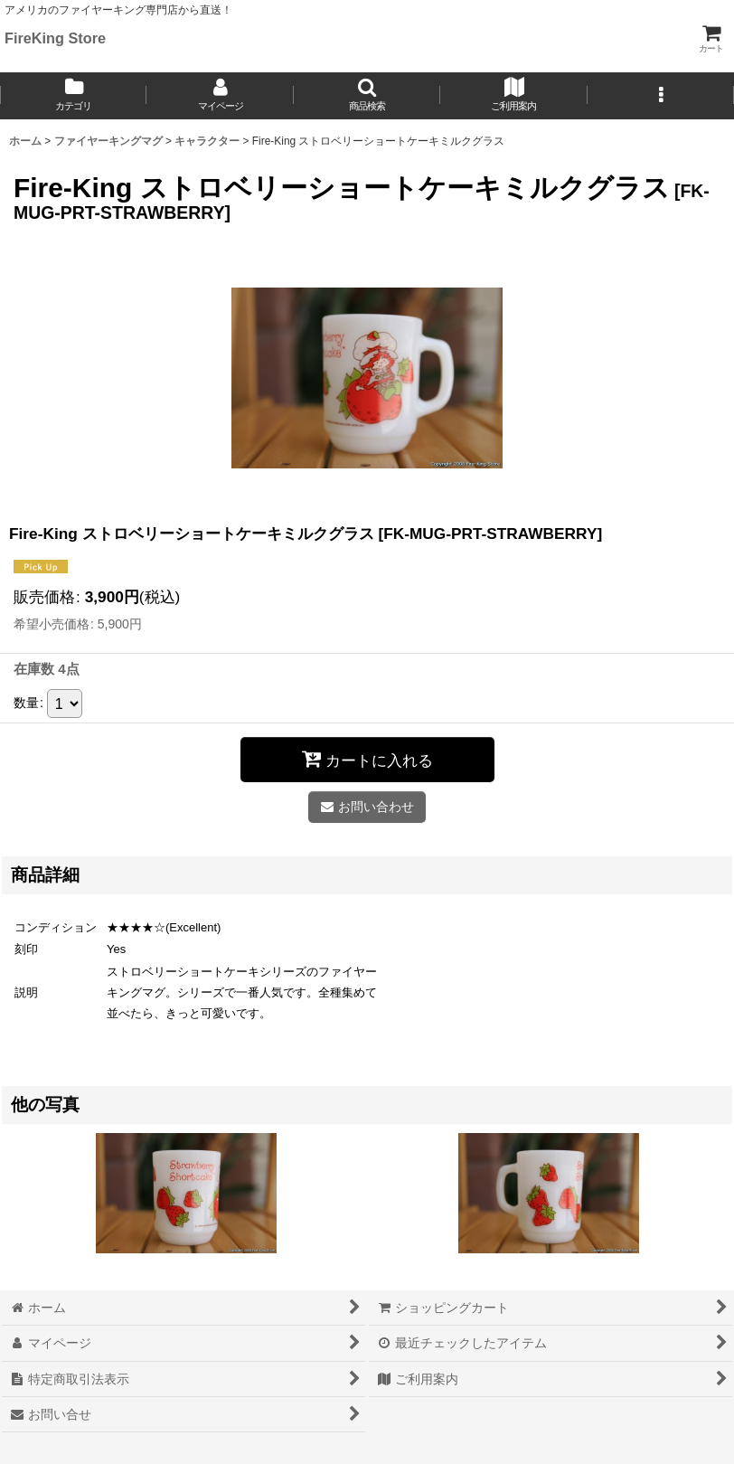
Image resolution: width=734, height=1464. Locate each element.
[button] (367, 95)
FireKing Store (55, 38)
